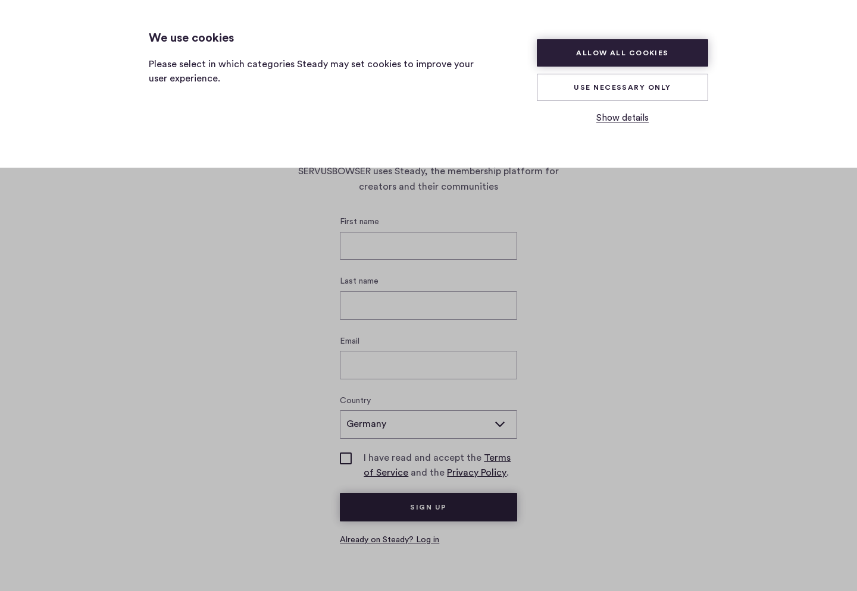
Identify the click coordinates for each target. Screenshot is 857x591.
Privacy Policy (476, 472)
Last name (359, 281)
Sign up (428, 507)
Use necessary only (622, 87)
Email (349, 341)
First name (359, 222)
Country (355, 401)
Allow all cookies (622, 52)
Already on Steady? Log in (389, 540)
